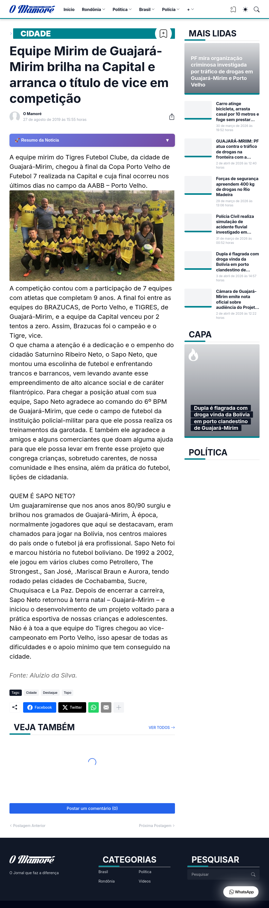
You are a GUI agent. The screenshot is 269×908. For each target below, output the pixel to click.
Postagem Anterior (29, 825)
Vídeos (145, 881)
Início (69, 9)
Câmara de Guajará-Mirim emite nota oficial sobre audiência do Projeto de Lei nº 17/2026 (236, 299)
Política (120, 9)
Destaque (50, 693)
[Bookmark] (163, 33)
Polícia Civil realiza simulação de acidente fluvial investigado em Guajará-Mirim (235, 224)
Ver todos (159, 727)
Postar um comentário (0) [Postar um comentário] (92, 808)
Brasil (145, 9)
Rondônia (91, 9)
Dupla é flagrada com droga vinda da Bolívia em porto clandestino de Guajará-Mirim (237, 261)
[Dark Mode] (242, 9)
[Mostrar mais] (118, 707)
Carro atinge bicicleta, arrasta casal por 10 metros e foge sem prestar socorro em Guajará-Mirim (237, 111)
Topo (67, 693)
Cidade (35, 33)
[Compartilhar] (169, 116)
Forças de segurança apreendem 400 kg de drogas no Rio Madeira (237, 186)
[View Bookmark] (233, 11)
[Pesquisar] (254, 9)
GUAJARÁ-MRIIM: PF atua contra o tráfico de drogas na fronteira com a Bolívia (237, 149)
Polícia (168, 9)
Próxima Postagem (155, 825)
